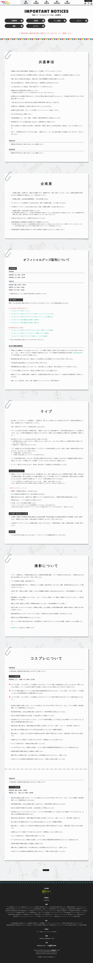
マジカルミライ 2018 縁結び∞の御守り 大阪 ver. (25, 319)
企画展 (36, 20)
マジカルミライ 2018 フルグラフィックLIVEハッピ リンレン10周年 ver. (32, 316)
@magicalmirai (78, 352)
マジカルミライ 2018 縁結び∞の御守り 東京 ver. (25, 322)
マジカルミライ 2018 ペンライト (20, 310)
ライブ (79, 20)
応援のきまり (15, 627)
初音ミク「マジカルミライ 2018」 (5, 2)
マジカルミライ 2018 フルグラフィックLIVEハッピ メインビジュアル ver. (32, 313)
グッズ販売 (57, 20)
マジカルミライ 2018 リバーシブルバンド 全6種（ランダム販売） (30, 333)
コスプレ (35, 26)
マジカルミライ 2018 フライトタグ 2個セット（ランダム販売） (29, 336)
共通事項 (14, 20)
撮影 (14, 26)
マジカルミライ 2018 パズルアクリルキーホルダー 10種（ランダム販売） (32, 330)
